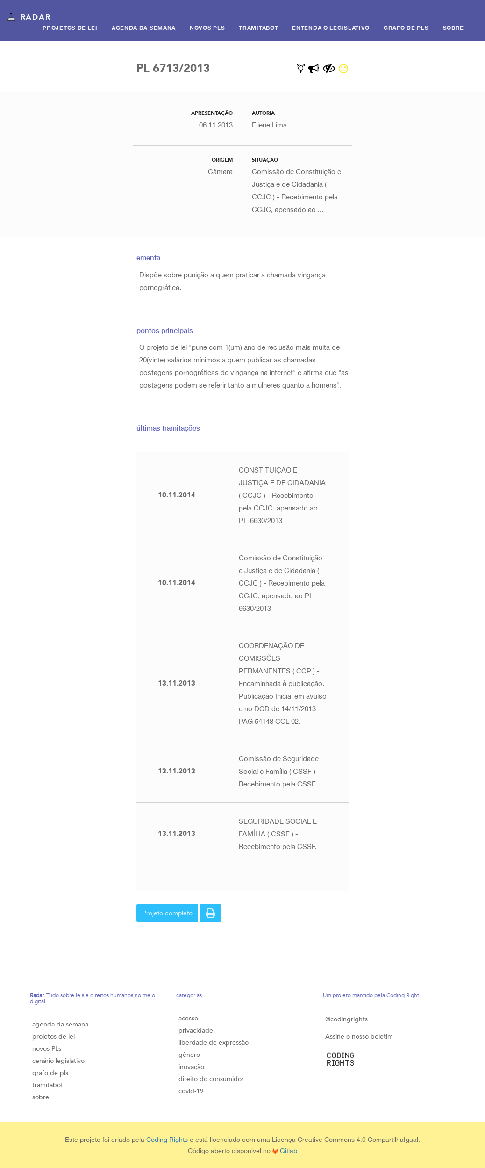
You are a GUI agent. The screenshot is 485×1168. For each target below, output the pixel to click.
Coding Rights (167, 1139)
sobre (40, 1097)
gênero (189, 1054)
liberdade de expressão (213, 1042)
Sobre (453, 27)
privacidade (195, 1030)
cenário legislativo (58, 1060)
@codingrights (346, 1019)
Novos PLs (207, 27)
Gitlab (284, 1150)
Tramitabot (258, 27)
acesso (188, 1018)
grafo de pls (50, 1073)
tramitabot (47, 1085)
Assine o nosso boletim (359, 1036)
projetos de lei (53, 1036)
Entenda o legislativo (331, 27)
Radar (28, 17)
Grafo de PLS (406, 27)
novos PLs (46, 1048)
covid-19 (191, 1091)
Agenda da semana (144, 27)
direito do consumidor (211, 1079)
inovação (191, 1066)
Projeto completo (167, 913)
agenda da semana (60, 1024)
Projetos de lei (70, 27)
